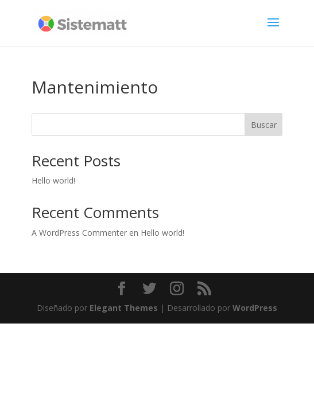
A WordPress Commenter (79, 232)
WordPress (254, 307)
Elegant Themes (124, 307)
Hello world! (53, 180)
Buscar (264, 124)
